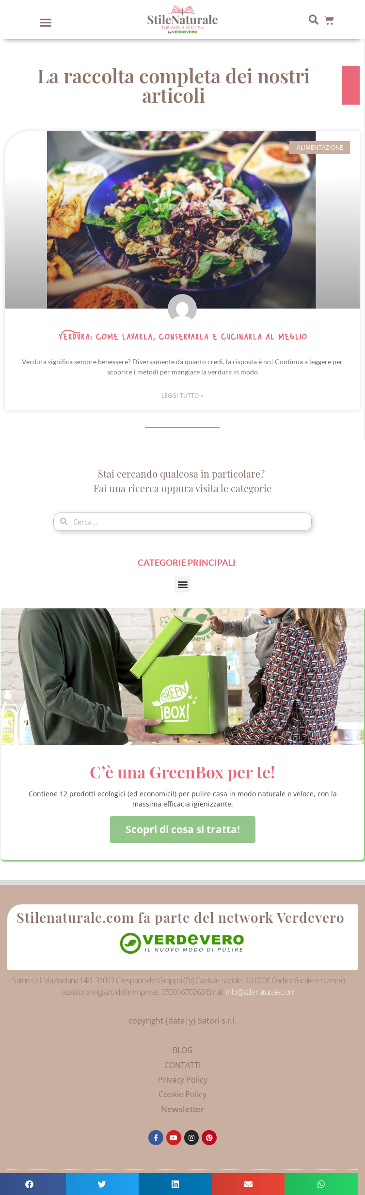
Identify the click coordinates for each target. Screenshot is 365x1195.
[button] (45, 22)
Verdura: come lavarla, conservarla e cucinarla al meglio (182, 337)
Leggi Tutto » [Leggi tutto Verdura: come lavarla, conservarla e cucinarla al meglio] (182, 395)
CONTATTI (182, 1065)
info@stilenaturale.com (260, 992)
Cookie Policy (182, 1094)
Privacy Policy (182, 1079)
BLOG (183, 1050)
